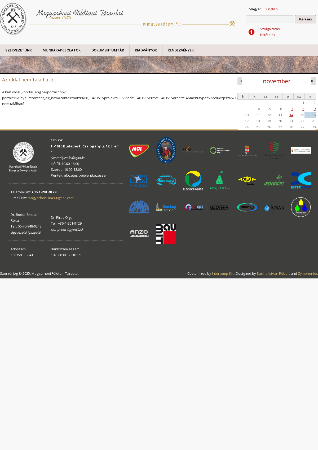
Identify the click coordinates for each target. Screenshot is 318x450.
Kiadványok (146, 50)
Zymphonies (308, 273)
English (272, 9)
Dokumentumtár (107, 50)
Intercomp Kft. (223, 273)
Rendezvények (181, 50)
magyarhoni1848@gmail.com (51, 197)
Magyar (255, 9)
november (276, 81)
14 (291, 114)
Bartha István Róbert (273, 273)
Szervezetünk (18, 50)
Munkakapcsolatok (62, 50)
